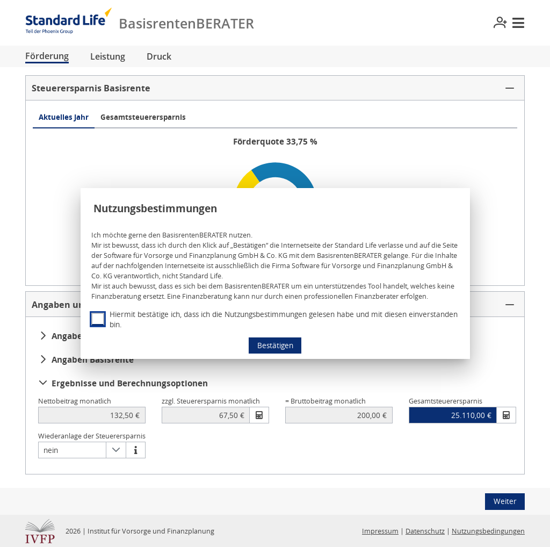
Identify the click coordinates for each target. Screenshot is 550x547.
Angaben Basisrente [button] (86, 359)
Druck (159, 56)
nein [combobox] (51, 450)
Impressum (380, 531)
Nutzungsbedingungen (488, 531)
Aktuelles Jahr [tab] (64, 117)
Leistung (107, 56)
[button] (275, 87)
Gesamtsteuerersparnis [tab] (143, 117)
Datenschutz (425, 531)
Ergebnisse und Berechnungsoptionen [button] (123, 383)
